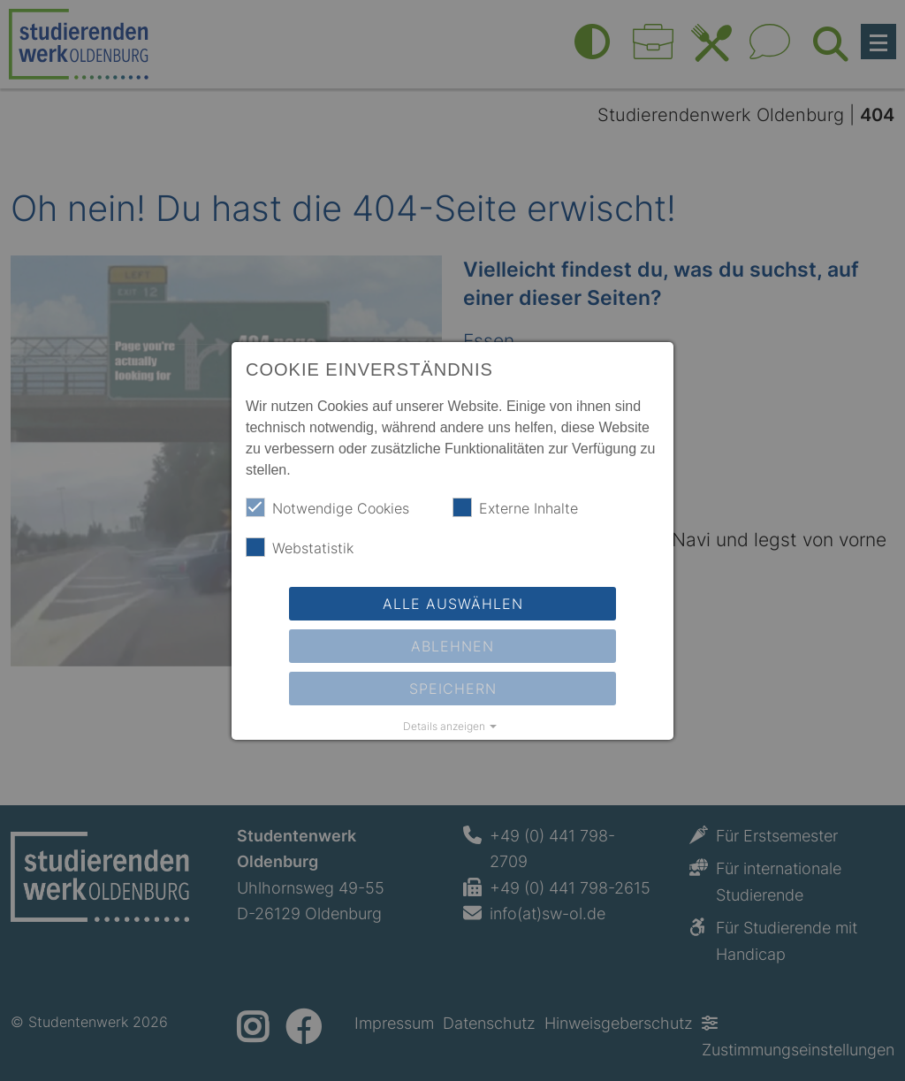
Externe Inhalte (515, 507)
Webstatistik (300, 547)
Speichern (453, 688)
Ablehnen (452, 646)
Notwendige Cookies (327, 507)
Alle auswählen (453, 604)
